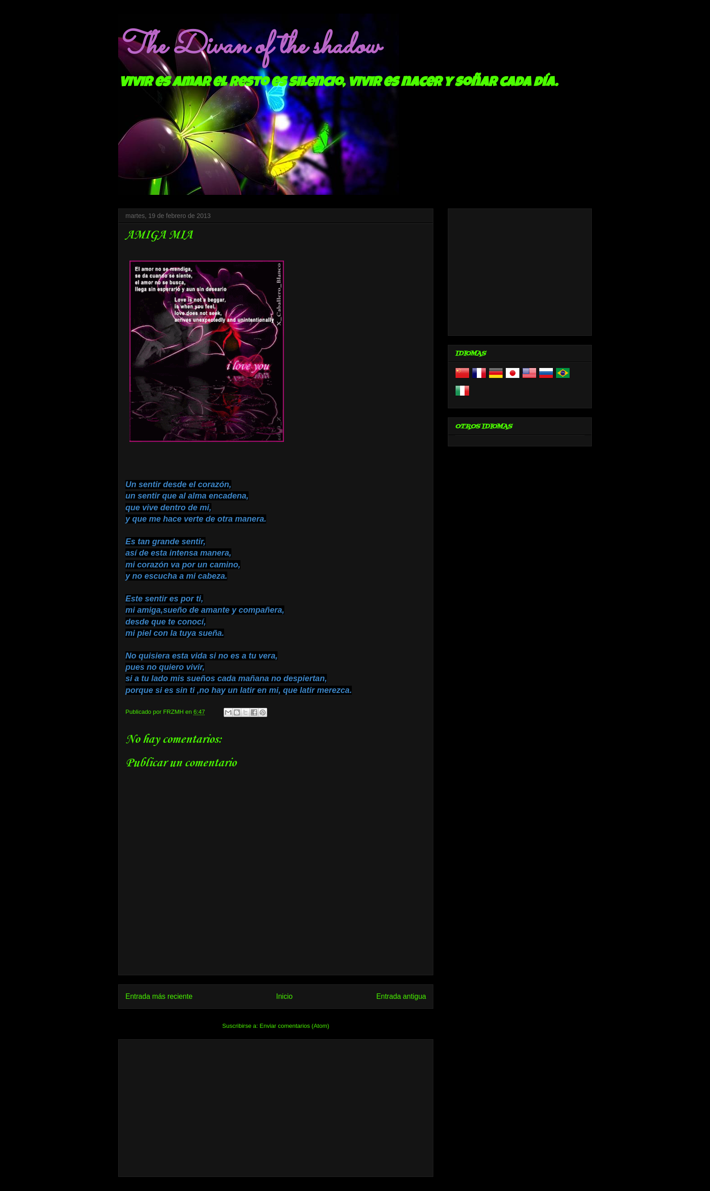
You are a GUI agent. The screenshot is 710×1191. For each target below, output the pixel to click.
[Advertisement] (275, 1106)
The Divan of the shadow (248, 47)
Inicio (284, 996)
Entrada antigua (401, 996)
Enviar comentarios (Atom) (294, 1025)
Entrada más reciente (158, 996)
